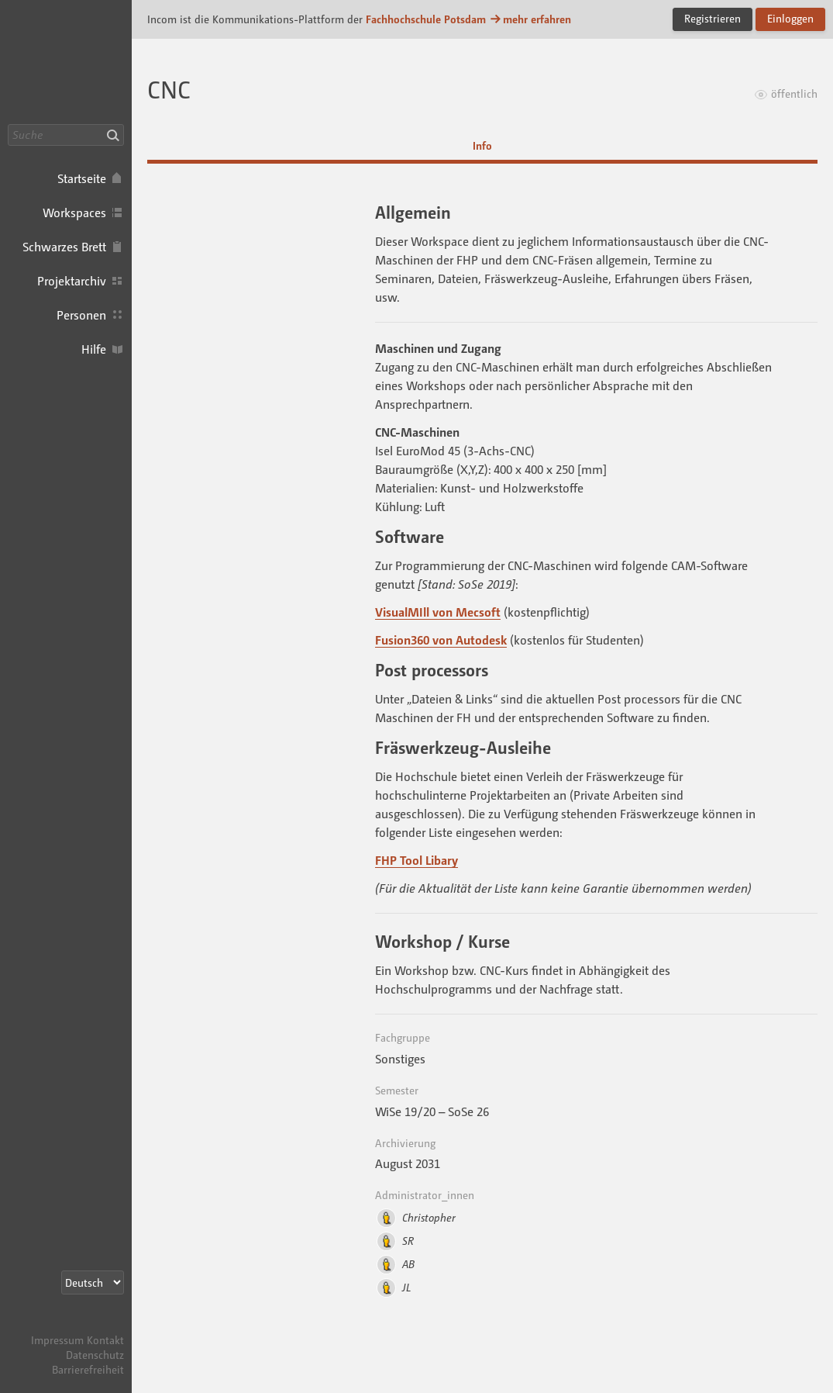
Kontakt (105, 1339)
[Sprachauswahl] (92, 1282)
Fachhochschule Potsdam (426, 19)
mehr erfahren (530, 19)
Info (482, 145)
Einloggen (790, 18)
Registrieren (712, 18)
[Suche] (66, 135)
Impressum (57, 1339)
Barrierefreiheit (88, 1369)
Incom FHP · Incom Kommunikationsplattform (66, 62)
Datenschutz (95, 1354)
